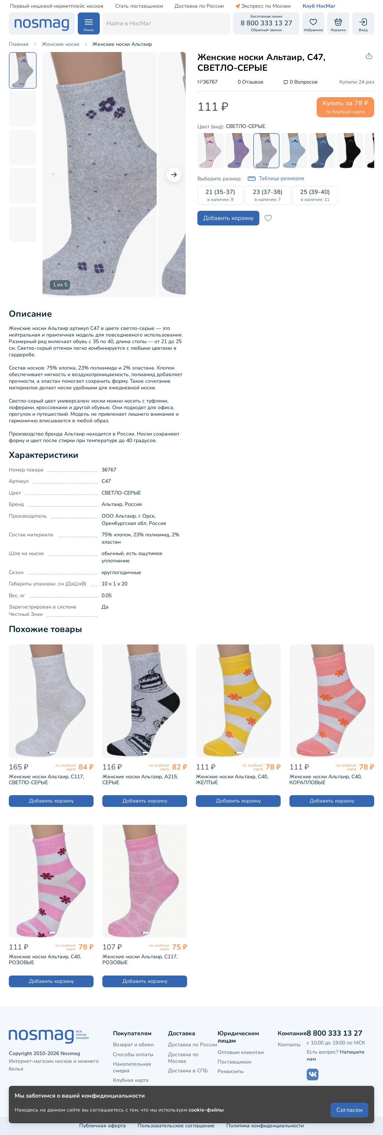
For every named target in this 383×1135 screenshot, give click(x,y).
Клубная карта (131, 1080)
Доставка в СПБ (188, 1070)
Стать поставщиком (139, 6)
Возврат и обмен (133, 1044)
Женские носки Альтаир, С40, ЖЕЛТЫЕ (232, 779)
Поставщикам (234, 1061)
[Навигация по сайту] (89, 23)
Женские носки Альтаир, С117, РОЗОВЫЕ (140, 959)
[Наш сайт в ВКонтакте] (312, 1074)
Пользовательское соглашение (176, 1125)
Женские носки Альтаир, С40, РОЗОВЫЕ (45, 959)
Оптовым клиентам (241, 1052)
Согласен (349, 1110)
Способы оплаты (133, 1054)
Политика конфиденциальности (265, 1125)
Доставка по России (199, 6)
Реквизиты (231, 1071)
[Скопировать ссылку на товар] (369, 56)
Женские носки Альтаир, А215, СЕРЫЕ (140, 779)
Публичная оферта (102, 1125)
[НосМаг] (42, 23)
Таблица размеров (275, 178)
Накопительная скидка (132, 1067)
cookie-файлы (206, 1109)
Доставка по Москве (183, 1058)
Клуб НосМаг (319, 6)
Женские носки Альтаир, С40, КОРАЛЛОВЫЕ (325, 779)
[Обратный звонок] (266, 23)
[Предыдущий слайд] (54, 174)
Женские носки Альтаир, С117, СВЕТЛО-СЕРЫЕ (46, 779)
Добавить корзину (228, 218)
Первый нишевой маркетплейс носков (56, 6)
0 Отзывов (250, 82)
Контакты (289, 1044)
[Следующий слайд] (174, 174)
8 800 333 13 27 (334, 1033)
